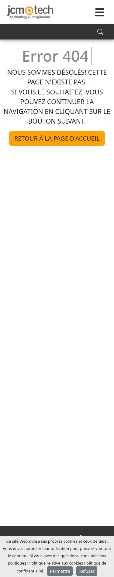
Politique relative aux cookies (56, 563)
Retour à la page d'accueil (57, 138)
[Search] (57, 31)
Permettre (60, 571)
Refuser (86, 571)
